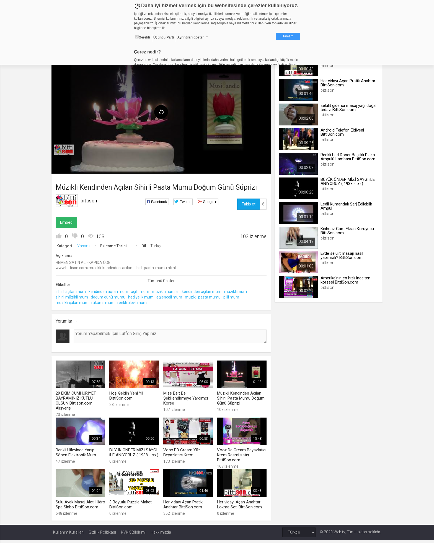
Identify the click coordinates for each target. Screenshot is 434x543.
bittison (90, 199)
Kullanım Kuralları (68, 535)
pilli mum (233, 296)
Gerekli (142, 37)
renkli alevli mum (133, 301)
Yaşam (85, 245)
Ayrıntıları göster (190, 37)
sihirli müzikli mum (73, 296)
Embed (68, 221)
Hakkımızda (161, 535)
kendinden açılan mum (110, 291)
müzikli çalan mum (73, 301)
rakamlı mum (104, 301)
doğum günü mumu (109, 296)
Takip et (248, 203)
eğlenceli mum (171, 296)
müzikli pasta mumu (204, 296)
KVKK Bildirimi (133, 535)
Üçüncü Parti (163, 37)
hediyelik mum (142, 296)
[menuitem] (65, 149)
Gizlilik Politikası (102, 535)
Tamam (288, 36)
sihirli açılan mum (72, 291)
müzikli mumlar (167, 291)
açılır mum (142, 291)
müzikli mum (237, 291)
